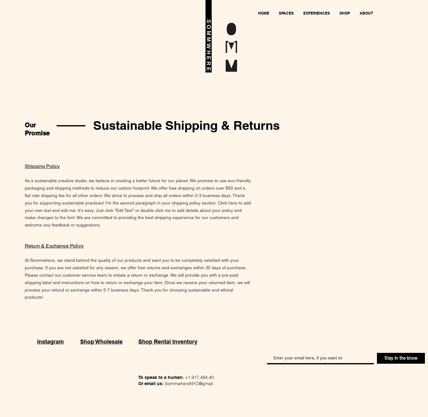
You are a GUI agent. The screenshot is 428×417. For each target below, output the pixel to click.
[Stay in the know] (401, 358)
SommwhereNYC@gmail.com (194, 383)
